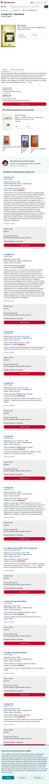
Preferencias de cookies (35, 767)
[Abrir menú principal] (3, 6)
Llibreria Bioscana (14, 342)
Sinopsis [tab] (4, 69)
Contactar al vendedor (9, 223)
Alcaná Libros (13, 498)
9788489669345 (38, 117)
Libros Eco (12, 612)
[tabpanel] (24, 77)
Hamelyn (11, 188)
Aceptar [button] (8, 777)
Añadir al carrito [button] (24, 104)
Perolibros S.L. (13, 559)
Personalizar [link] (37, 777)
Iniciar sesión (39, 2)
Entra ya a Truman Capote (19, 166)
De (24, 36)
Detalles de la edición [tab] (17, 69)
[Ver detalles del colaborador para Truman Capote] (6, 16)
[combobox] (26, 6)
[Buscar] (46, 6)
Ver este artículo (6, 93)
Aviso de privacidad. (7, 772)
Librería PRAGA (13, 715)
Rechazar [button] (22, 777)
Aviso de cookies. (40, 769)
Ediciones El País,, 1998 (27, 119)
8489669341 (24, 117)
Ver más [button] (29, 82)
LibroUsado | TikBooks (15, 394)
